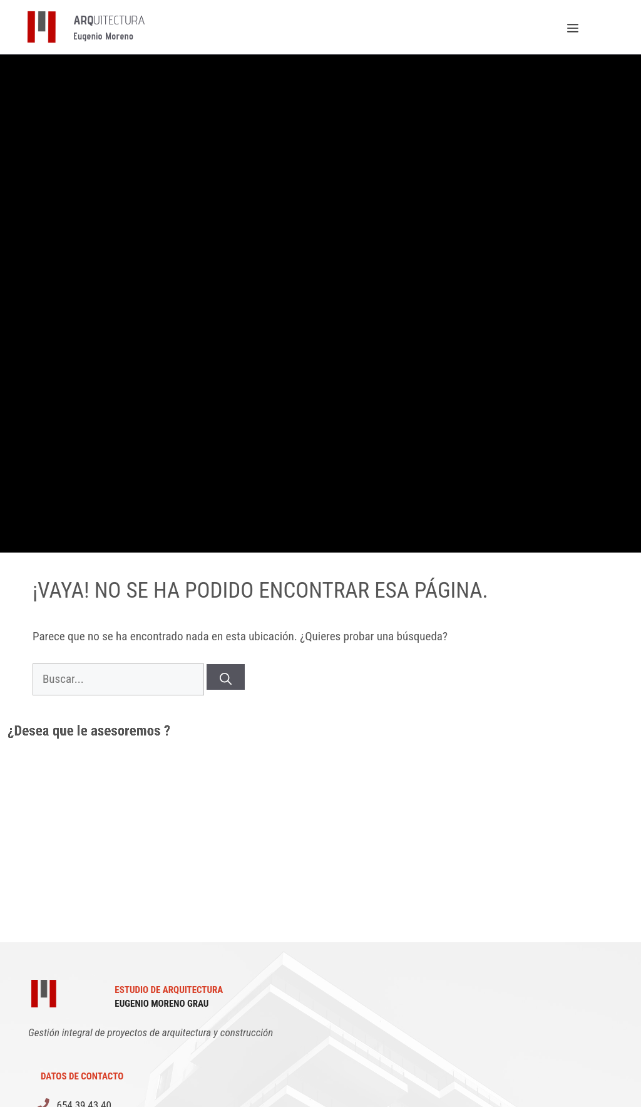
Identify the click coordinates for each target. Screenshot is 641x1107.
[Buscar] (226, 677)
